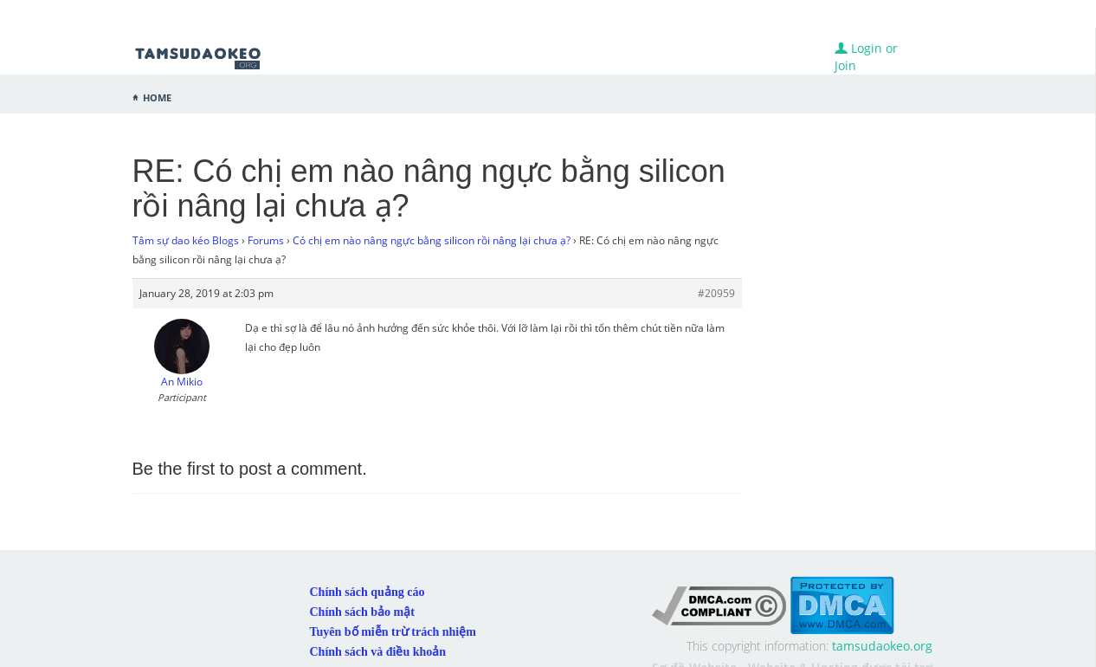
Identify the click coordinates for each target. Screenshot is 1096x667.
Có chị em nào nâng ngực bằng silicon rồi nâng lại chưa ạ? (432, 240)
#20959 (716, 293)
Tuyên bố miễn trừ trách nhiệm (393, 631)
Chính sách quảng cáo (367, 592)
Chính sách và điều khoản (378, 651)
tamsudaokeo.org (882, 646)
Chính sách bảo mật (362, 611)
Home (157, 96)
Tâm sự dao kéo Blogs (185, 240)
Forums (266, 240)
